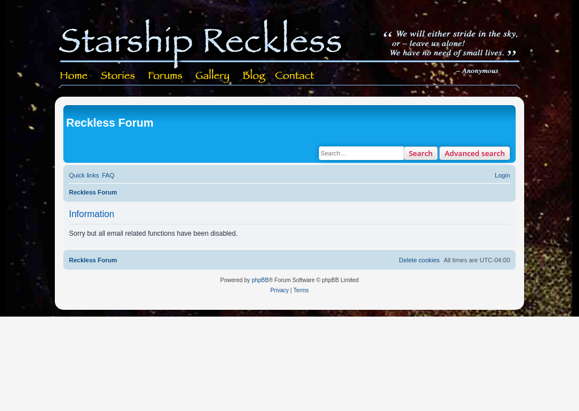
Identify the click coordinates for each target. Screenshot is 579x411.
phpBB (260, 280)
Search (421, 153)
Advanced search (474, 153)
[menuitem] (108, 175)
